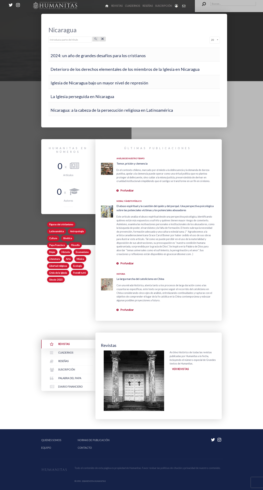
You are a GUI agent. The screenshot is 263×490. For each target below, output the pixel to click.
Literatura (54, 259)
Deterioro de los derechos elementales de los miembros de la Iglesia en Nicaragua (125, 69)
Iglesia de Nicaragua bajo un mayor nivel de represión (99, 82)
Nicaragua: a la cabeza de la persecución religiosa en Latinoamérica (112, 110)
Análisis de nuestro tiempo (130, 158)
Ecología (77, 266)
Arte (68, 259)
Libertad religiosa (58, 266)
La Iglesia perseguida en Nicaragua (82, 96)
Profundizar (127, 190)
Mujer (52, 252)
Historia (65, 252)
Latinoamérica (56, 231)
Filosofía (75, 245)
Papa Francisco (57, 245)
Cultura (53, 238)
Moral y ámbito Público (129, 201)
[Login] (176, 6)
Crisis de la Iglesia (58, 272)
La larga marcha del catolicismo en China (140, 278)
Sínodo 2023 (55, 279)
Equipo (46, 447)
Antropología (77, 231)
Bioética (67, 238)
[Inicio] (107, 6)
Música (80, 259)
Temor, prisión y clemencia (132, 163)
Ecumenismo (82, 252)
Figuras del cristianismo (61, 224)
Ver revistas (180, 369)
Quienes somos (51, 440)
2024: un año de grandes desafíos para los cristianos (98, 55)
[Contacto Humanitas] (184, 6)
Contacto (85, 447)
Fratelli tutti (79, 272)
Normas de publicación (93, 440)
